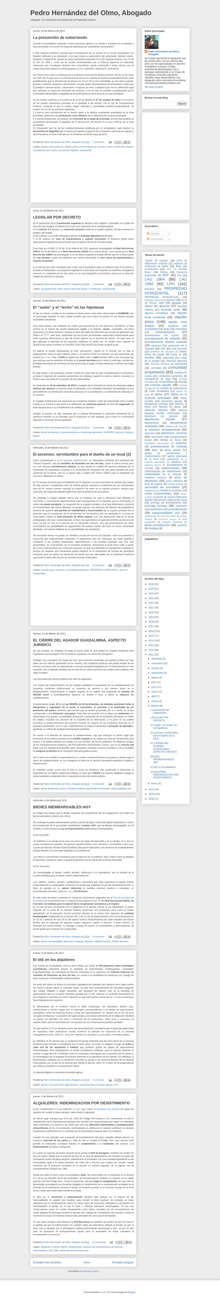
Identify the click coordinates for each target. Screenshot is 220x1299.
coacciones (181, 363)
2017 (151, 626)
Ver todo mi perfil (154, 87)
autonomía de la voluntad (91, 1084)
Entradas (153, 233)
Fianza (163, 272)
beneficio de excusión (162, 351)
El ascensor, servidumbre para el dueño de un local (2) (82, 454)
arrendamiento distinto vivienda (166, 342)
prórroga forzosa (156, 505)
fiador (155, 450)
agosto (155, 677)
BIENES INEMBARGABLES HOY (62, 807)
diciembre (156, 658)
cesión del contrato (123, 146)
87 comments (99, 1242)
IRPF (165, 275)
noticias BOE (108, 289)
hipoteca (119, 432)
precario (162, 499)
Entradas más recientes (47, 1262)
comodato (156, 367)
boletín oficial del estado (75, 289)
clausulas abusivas (69, 432)
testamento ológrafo (167, 519)
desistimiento (75, 1247)
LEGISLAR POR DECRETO (57, 217)
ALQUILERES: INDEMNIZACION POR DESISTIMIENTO (81, 1103)
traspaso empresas (172, 522)
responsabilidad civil (121, 788)
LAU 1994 (53, 1250)
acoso (63, 788)
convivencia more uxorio (45, 150)
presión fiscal (180, 499)
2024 (151, 593)
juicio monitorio (174, 481)
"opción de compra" (156, 260)
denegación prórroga (156, 404)
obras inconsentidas (158, 493)
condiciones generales (91, 432)
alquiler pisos (71, 146)
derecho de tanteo (170, 406)
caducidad (168, 357)
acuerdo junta (47, 570)
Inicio (87, 1262)
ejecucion (68, 941)
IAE (116, 1084)
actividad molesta (76, 788)
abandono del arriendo (108, 1109)
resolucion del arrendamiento (74, 1250)
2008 (151, 798)
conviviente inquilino (68, 150)
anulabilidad (151, 329)
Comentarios (155, 239)
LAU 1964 (155, 279)
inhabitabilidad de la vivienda (163, 474)
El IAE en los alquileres (54, 959)
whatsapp (153, 528)
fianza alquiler (173, 450)
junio (154, 687)
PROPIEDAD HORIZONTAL (104, 570)
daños (159, 394)
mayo (154, 691)
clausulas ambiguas (160, 364)
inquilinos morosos (156, 477)
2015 (151, 635)
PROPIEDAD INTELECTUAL (162, 297)
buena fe (176, 354)
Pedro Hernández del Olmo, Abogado (90, 13)
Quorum (123, 570)
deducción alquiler (171, 401)
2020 (151, 612)
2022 (151, 603)
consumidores (166, 381)
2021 (151, 607)
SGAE (184, 300)
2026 (151, 584)
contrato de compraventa (173, 388)
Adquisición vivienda (156, 263)
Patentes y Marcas (154, 300)
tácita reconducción (157, 525)
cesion (110, 146)
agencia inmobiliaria (156, 313)
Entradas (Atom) (90, 1271)
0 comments (98, 565)
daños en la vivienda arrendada (166, 396)
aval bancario (179, 348)
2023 (151, 598)
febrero (155, 705)
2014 (151, 640)
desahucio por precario (161, 416)
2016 (151, 631)
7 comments (98, 142)
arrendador (181, 329)
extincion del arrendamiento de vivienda (102, 1247)
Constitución (95, 289)
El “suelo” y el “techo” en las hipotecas (68, 307)
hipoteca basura (102, 941)
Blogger (132, 1292)
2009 (151, 794)
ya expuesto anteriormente (73, 460)
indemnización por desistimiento (163, 471)
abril (153, 696)
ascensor (60, 570)
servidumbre (39, 573)
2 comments (98, 284)
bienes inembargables (52, 941)
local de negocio (154, 484)
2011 (151, 654)
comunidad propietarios (77, 570)
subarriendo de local (155, 516)
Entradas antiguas (123, 1262)
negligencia (150, 490)
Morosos (124, 941)
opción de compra (165, 497)
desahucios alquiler (160, 419)
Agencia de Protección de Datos (166, 265)
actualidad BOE (48, 289)
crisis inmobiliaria (159, 391)
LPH (171, 284)
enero (154, 783)
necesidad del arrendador (162, 487)
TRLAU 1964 (156, 303)
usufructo (182, 525)
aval (163, 348)
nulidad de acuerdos (171, 490)
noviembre (157, 663)
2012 (151, 650)
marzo (155, 701)
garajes (109, 1084)
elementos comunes (174, 433)
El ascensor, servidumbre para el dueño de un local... (164, 735)
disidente (169, 426)
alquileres (46, 1247)
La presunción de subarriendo (60, 37)
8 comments (98, 784)
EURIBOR (109, 432)
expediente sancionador (98, 788)
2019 (151, 617)
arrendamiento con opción (162, 335)
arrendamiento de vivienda (92, 146)
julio (153, 682)
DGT (169, 269)
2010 (151, 789)
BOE (60, 289)
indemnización (40, 1250)
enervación (157, 436)
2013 (151, 645)
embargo (79, 941)
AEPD (179, 260)
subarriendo (85, 150)
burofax (149, 357)
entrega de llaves (170, 440)
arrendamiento (165, 332)
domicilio (183, 426)
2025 (151, 588)
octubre (155, 668)
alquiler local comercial (52, 146)
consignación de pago (158, 379)
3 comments (98, 936)
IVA (179, 275)
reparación (181, 506)
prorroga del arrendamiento (165, 502)
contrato (182, 381)
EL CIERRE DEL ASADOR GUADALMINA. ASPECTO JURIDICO (164, 747)
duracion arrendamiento (164, 429)
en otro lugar (80, 1109)
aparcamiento (71, 1084)
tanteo (173, 516)
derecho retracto (156, 410)
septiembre (157, 672)
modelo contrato (175, 484)
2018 (151, 621)
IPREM (115, 941)
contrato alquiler (59, 1247)
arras (166, 329)
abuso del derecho (50, 432)
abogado (176, 303)
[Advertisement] (83, 178)
